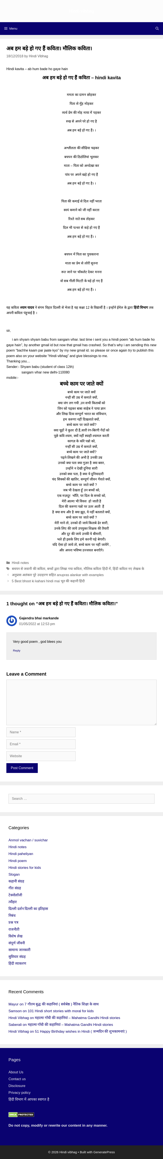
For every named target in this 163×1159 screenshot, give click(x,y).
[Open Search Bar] (157, 28)
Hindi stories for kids (24, 868)
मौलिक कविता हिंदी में (97, 569)
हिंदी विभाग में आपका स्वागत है (28, 1099)
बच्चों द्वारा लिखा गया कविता (64, 569)
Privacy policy (19, 1093)
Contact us (17, 1079)
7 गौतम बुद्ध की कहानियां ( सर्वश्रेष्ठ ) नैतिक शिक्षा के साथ (62, 1004)
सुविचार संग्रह (17, 957)
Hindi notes (20, 563)
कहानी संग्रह (16, 881)
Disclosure (16, 1086)
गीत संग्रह (14, 888)
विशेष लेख (15, 936)
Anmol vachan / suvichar (28, 840)
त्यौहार (12, 902)
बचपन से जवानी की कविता (28, 569)
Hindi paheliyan (20, 854)
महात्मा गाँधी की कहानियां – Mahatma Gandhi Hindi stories (77, 1018)
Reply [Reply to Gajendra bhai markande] (16, 650)
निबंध (11, 916)
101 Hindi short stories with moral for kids (61, 1011)
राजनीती (13, 929)
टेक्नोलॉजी (15, 895)
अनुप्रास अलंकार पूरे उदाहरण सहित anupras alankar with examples (58, 575)
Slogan (14, 874)
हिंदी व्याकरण (17, 964)
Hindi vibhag (81, 11)
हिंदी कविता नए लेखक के (128, 569)
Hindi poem (17, 861)
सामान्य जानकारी (19, 950)
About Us (15, 1072)
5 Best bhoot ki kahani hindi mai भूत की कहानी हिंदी (48, 581)
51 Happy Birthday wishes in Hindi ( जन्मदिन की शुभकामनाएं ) (81, 1031)
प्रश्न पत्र (13, 922)
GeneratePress (104, 1152)
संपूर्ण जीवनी (16, 943)
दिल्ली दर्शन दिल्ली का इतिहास (28, 909)
